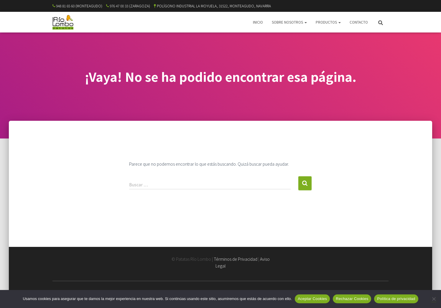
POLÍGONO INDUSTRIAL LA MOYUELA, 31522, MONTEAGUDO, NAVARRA (212, 5)
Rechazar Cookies (352, 298)
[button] (305, 22)
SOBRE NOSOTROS (289, 22)
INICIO (258, 22)
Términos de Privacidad (235, 259)
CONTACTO (359, 22)
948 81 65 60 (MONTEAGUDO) (77, 5)
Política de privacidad (396, 298)
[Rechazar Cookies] (434, 299)
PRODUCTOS (328, 22)
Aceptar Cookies (312, 298)
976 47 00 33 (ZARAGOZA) (128, 5)
